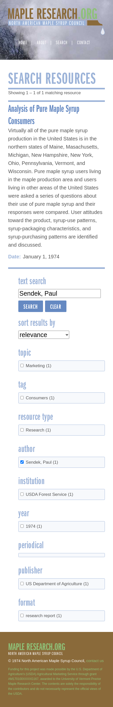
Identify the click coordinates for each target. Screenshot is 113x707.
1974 (34, 526)
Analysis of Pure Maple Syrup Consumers (43, 114)
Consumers (40, 398)
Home (22, 42)
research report (44, 615)
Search (62, 42)
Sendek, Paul (42, 462)
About (42, 42)
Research (38, 430)
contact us (95, 660)
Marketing (38, 365)
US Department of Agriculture (57, 583)
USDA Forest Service (49, 494)
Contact (83, 42)
